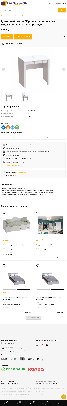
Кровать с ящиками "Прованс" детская (16, 245)
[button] (3, 69)
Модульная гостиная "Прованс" (46, 245)
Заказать (6, 37)
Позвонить (17, 138)
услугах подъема (20, 172)
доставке (17, 175)
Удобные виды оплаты (13, 166)
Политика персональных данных (45, 381)
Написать (50, 138)
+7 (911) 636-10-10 (55, 3)
